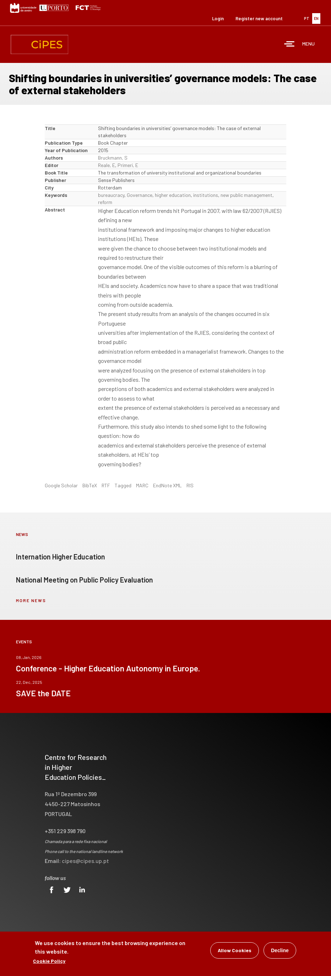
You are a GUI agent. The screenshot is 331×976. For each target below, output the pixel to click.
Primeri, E (128, 165)
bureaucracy (111, 195)
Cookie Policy (49, 962)
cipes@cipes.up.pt (85, 860)
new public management (246, 195)
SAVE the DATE (43, 693)
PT (306, 18)
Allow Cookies (234, 951)
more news (31, 600)
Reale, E (106, 165)
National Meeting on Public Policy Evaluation (84, 579)
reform (105, 202)
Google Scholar (61, 485)
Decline (280, 951)
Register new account (259, 18)
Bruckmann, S (112, 158)
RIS (190, 485)
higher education (173, 195)
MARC (142, 485)
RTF (106, 485)
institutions (205, 195)
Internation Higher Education (60, 556)
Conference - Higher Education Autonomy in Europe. (108, 668)
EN (316, 18)
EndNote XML (167, 485)
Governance (139, 195)
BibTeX (89, 485)
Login (218, 18)
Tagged (123, 485)
